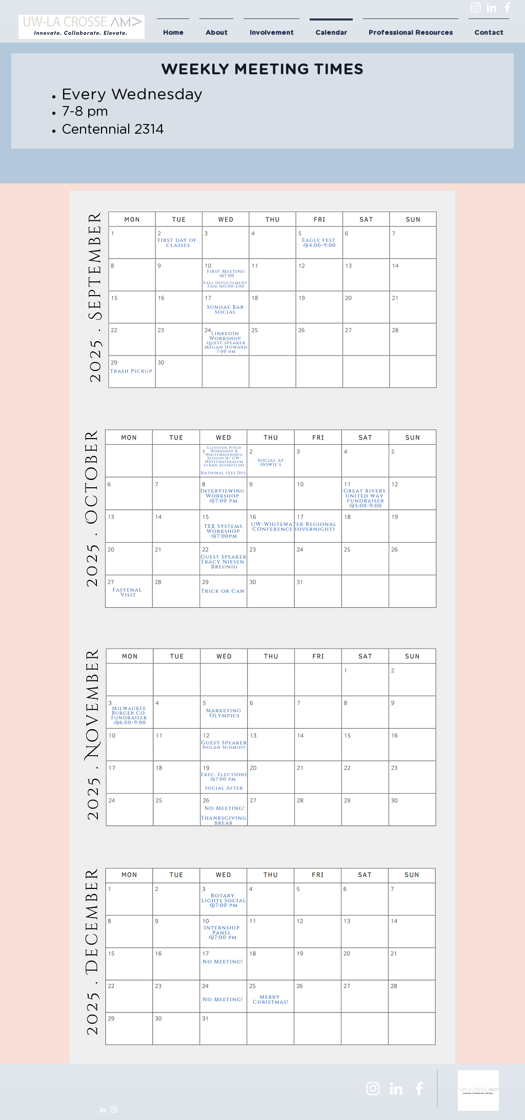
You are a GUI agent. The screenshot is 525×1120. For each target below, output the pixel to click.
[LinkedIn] (491, 7)
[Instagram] (475, 7)
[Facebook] (507, 7)
